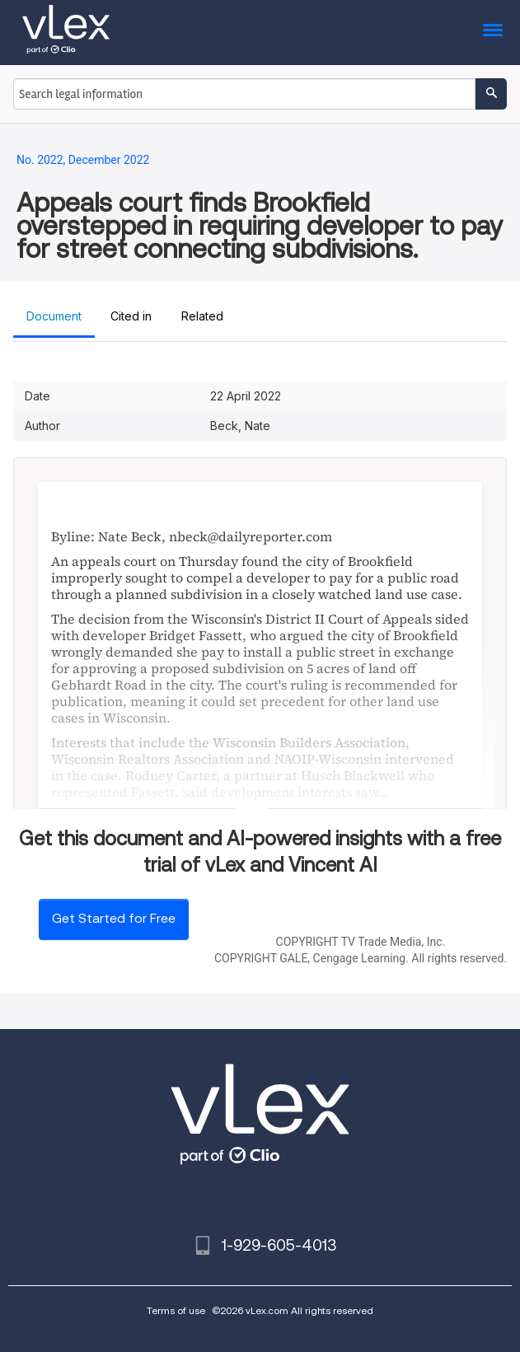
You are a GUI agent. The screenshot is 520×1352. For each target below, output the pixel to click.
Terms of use (176, 1310)
